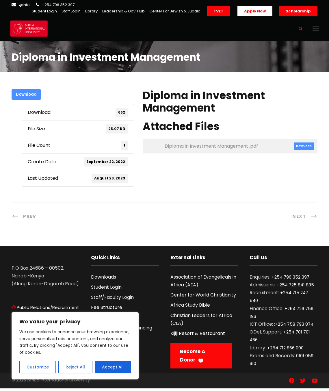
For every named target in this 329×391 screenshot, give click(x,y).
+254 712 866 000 (285, 350)
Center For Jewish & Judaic (174, 11)
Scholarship (298, 11)
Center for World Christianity (203, 297)
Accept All (113, 367)
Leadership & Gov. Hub (123, 11)
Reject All (75, 367)
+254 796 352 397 (58, 5)
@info (24, 5)
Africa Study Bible (190, 307)
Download (26, 97)
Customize (38, 367)
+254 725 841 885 (295, 287)
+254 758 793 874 (294, 327)
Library (91, 11)
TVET (218, 11)
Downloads (103, 279)
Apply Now (255, 11)
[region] (75, 345)
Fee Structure (106, 310)
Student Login (44, 11)
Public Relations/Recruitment (48, 310)
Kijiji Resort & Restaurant (197, 336)
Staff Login (71, 11)
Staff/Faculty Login (112, 300)
